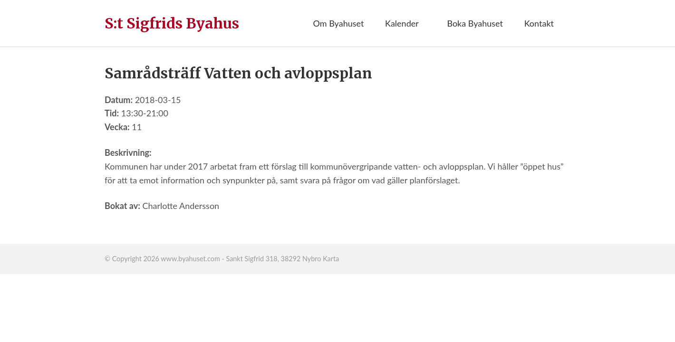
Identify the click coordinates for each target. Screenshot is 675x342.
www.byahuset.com (190, 259)
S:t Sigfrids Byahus (172, 23)
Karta (331, 259)
